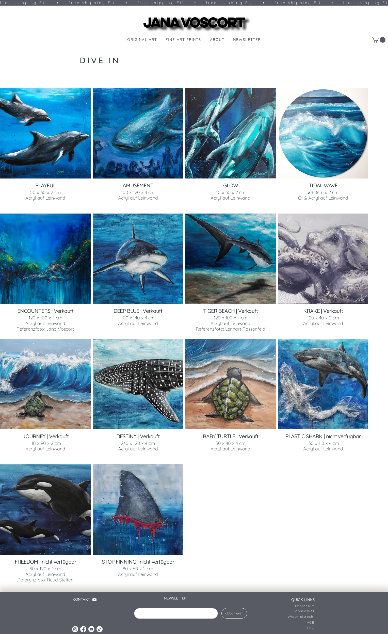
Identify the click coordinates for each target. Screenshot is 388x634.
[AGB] (293, 622)
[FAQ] (293, 627)
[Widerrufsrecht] (296, 616)
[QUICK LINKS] (300, 600)
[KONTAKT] (87, 600)
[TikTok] (99, 629)
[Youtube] (91, 629)
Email (139, 603)
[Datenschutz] (300, 610)
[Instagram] (75, 629)
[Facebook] (83, 629)
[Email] (174, 613)
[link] (378, 40)
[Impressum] (300, 605)
